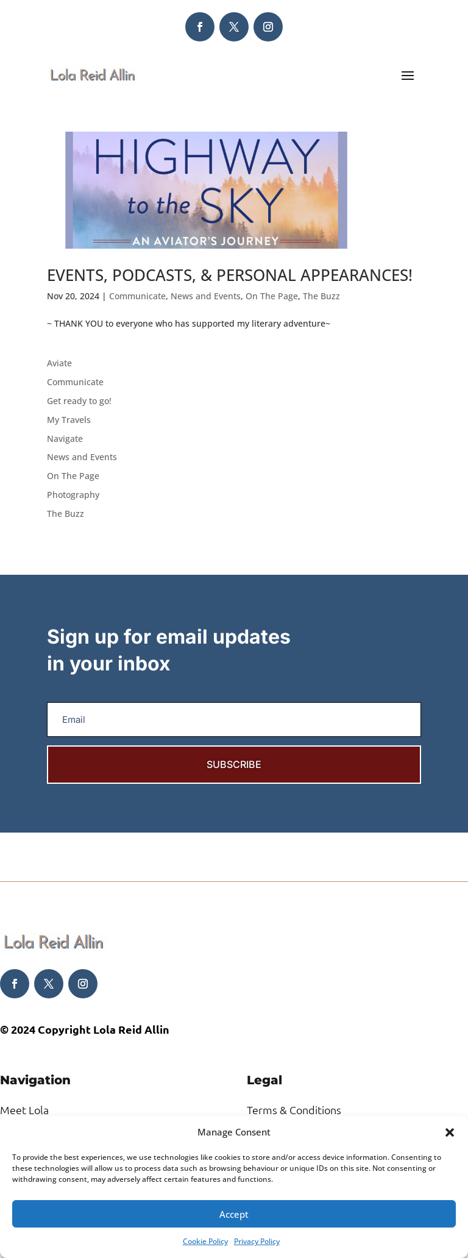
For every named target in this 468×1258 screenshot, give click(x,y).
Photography (73, 494)
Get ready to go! (79, 401)
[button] (450, 1132)
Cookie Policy (205, 1241)
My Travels (69, 419)
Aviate (59, 363)
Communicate (137, 296)
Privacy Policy (257, 1241)
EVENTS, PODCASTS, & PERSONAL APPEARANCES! (230, 275)
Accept (234, 1214)
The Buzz (321, 296)
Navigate (65, 438)
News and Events (206, 296)
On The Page (272, 296)
